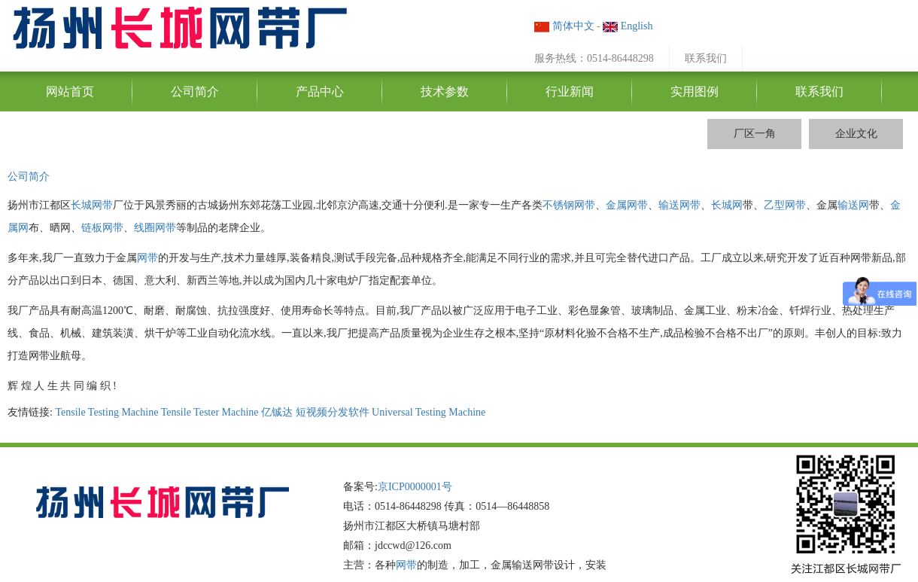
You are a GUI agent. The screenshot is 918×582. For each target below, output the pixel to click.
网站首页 (70, 91)
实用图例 (694, 91)
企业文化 (856, 133)
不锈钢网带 (569, 205)
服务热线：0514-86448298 (594, 58)
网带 (147, 258)
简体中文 (564, 26)
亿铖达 (277, 412)
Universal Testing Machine (428, 412)
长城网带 (92, 205)
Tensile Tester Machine (210, 412)
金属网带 (627, 205)
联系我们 (706, 58)
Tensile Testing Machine (106, 412)
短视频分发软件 (332, 412)
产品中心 (320, 91)
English (627, 26)
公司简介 (195, 91)
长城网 (727, 205)
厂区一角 (755, 133)
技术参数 (445, 91)
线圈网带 (155, 227)
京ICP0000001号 (415, 486)
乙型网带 (785, 205)
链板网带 (102, 227)
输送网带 (679, 205)
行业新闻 (570, 91)
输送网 (853, 205)
